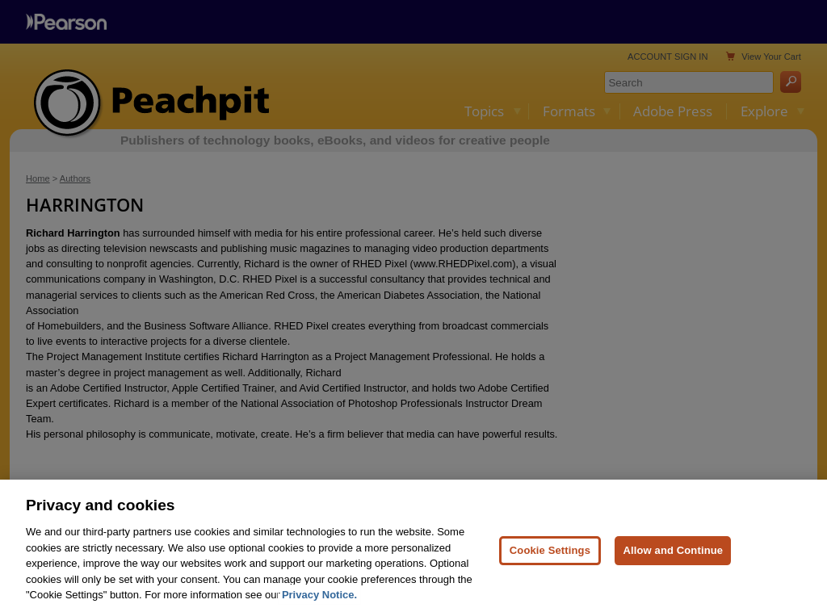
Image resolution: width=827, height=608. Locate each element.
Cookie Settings (550, 556)
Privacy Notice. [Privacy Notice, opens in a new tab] (319, 601)
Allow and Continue (673, 556)
